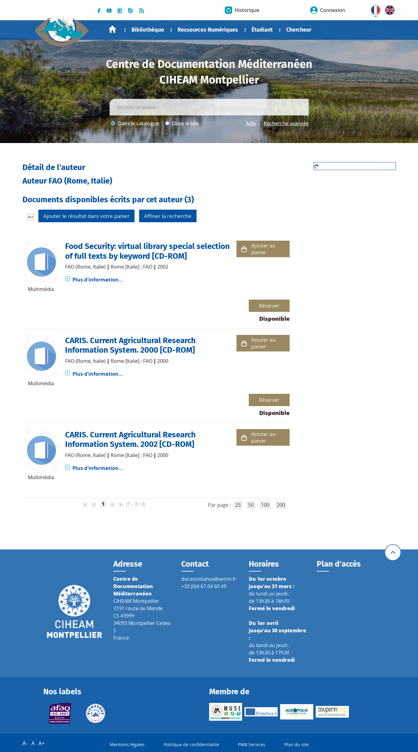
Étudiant (262, 29)
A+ (41, 743)
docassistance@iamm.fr (208, 579)
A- (25, 743)
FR (373, 9)
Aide (251, 123)
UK (388, 9)
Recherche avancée (286, 123)
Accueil (112, 29)
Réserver (269, 305)
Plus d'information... (97, 279)
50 (251, 505)
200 (281, 505)
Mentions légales (127, 744)
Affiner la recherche (168, 215)
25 (238, 505)
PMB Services (251, 744)
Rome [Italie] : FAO (131, 266)
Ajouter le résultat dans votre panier (86, 215)
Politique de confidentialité (191, 744)
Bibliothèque (147, 29)
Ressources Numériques (208, 29)
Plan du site (296, 744)
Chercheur (298, 29)
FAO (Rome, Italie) (85, 266)
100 (265, 505)
